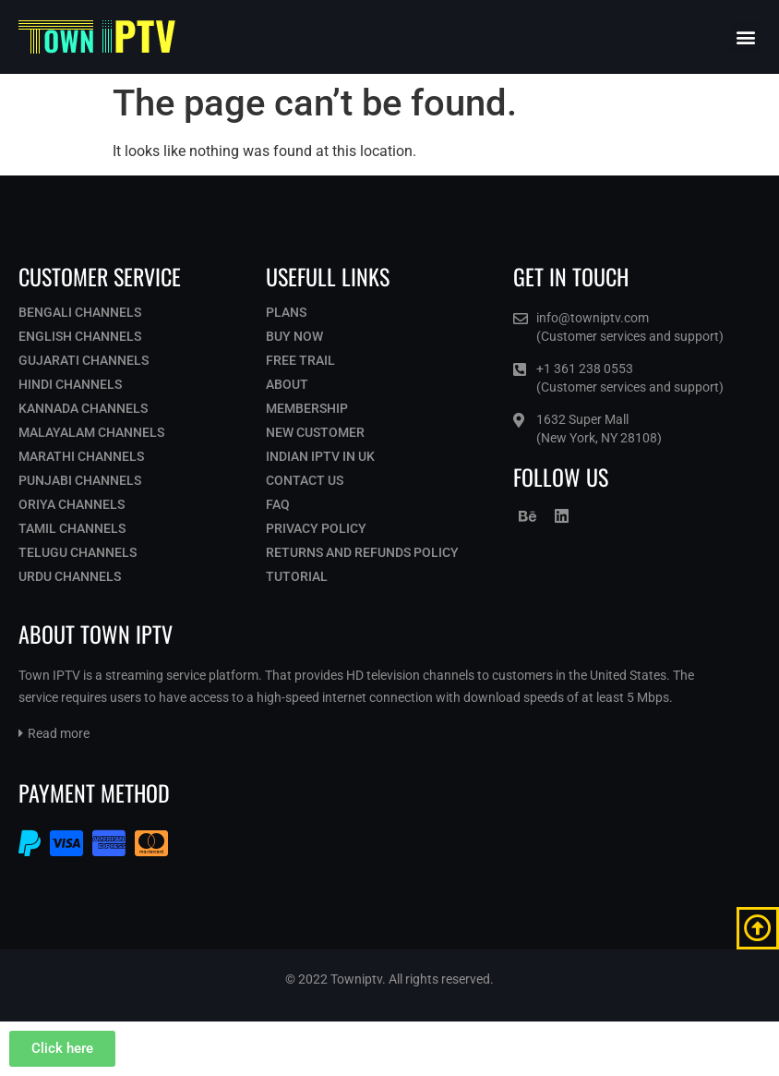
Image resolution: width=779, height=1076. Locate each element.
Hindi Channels (70, 384)
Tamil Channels (72, 528)
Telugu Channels (77, 552)
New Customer (315, 432)
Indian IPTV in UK (320, 456)
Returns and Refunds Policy (362, 552)
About (287, 384)
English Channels (79, 336)
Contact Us (304, 480)
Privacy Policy (316, 528)
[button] (745, 37)
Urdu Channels (69, 576)
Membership (307, 408)
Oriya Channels (71, 504)
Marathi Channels (81, 456)
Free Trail (300, 360)
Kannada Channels (83, 408)
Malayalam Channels (91, 432)
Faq (278, 504)
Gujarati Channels (83, 360)
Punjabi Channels (79, 480)
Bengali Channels (79, 312)
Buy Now (294, 336)
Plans (286, 312)
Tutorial (297, 576)
